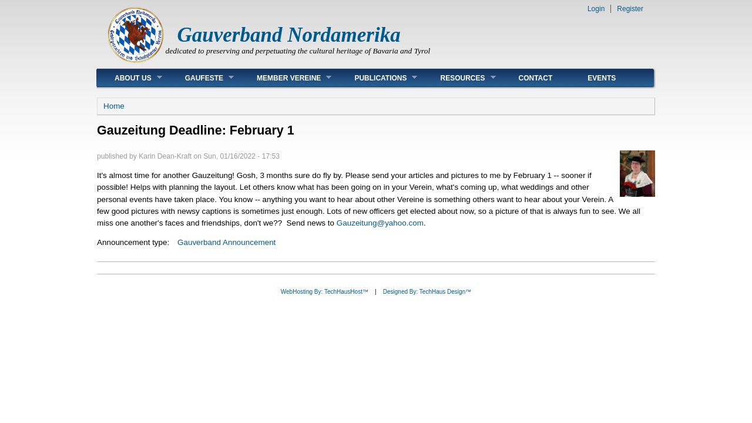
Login (596, 9)
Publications (377, 77)
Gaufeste (200, 77)
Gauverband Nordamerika (289, 35)
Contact (536, 78)
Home (114, 106)
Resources (458, 77)
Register (630, 9)
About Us (129, 77)
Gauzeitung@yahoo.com (380, 223)
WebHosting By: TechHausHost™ (324, 291)
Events (602, 78)
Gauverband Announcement (226, 242)
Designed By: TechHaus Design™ (427, 291)
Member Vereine (285, 77)
